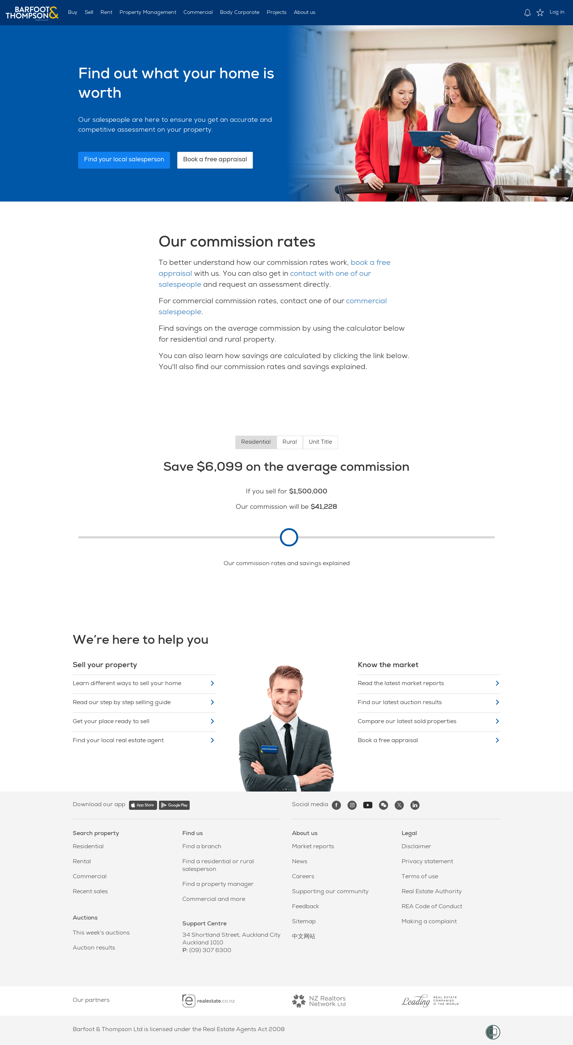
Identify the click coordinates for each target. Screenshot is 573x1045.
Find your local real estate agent (144, 741)
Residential (256, 442)
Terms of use (420, 877)
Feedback (305, 907)
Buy (72, 12)
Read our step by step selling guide (144, 703)
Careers (303, 877)
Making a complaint (429, 922)
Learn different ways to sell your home (144, 684)
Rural (289, 442)
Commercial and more (213, 900)
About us (304, 12)
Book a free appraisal (215, 160)
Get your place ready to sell (144, 722)
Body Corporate (239, 12)
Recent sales (90, 892)
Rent (106, 12)
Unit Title (320, 442)
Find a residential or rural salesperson (218, 866)
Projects (276, 12)
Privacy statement (427, 862)
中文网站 (303, 937)
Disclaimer (416, 847)
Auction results (94, 948)
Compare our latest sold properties (429, 722)
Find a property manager (218, 885)
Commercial (198, 12)
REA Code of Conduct (432, 907)
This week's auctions (101, 933)
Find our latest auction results (429, 703)
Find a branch (201, 847)
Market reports (313, 847)
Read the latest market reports (429, 684)
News (299, 862)
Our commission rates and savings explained (287, 564)
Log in (557, 12)
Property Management (147, 12)
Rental (82, 862)
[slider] (289, 537)
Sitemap (304, 922)
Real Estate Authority (432, 892)
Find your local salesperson (124, 160)
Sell (89, 12)
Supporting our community (330, 892)
